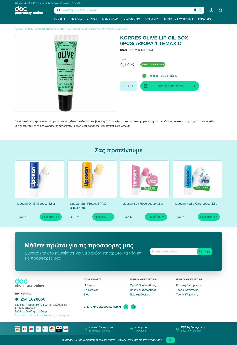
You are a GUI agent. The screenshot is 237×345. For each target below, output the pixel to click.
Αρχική (18, 28)
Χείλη (62, 28)
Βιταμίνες (152, 19)
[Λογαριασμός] (211, 10)
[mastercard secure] (52, 329)
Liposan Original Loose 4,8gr (36, 203)
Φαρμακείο (132, 19)
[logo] (32, 10)
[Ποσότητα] (128, 86)
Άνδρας (92, 19)
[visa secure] (59, 329)
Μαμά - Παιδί (110, 19)
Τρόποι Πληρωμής (187, 294)
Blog (86, 294)
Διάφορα (76, 19)
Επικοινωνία (91, 290)
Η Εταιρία (89, 285)
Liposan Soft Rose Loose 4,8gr (143, 203)
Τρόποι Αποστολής (187, 290)
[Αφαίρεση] (124, 86)
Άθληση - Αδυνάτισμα (178, 19)
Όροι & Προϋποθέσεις (143, 285)
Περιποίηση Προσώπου (46, 28)
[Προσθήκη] (132, 86)
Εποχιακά (205, 19)
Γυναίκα (60, 19)
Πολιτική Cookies (140, 294)
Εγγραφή (204, 251)
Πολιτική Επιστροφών (188, 285)
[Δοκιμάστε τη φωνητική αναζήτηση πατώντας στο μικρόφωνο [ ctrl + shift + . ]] (195, 10)
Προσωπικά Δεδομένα (143, 290)
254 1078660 (32, 299)
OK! (170, 340)
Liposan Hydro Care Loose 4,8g (196, 203)
